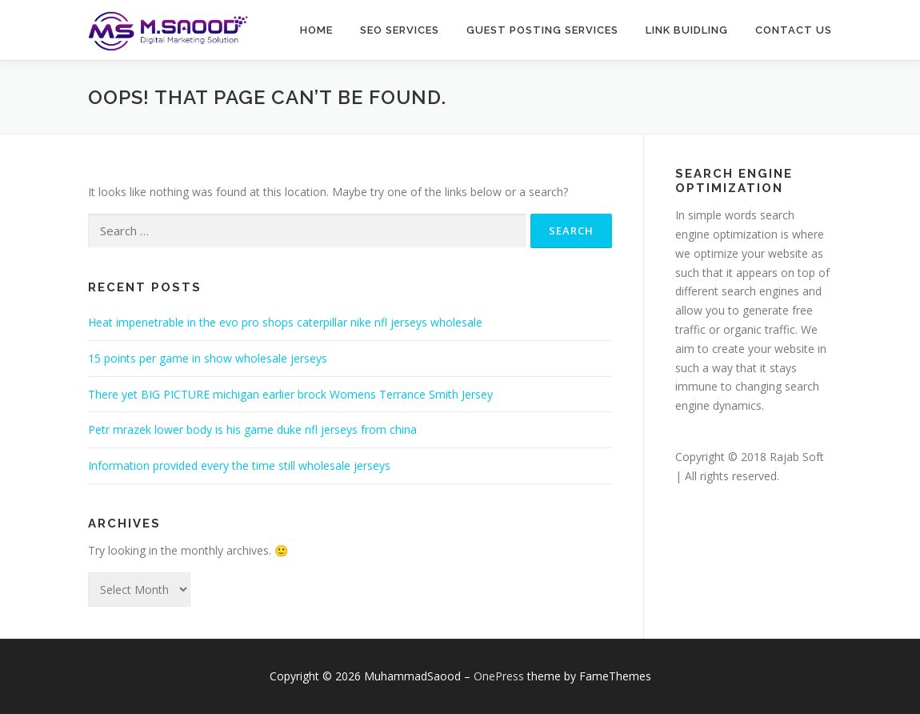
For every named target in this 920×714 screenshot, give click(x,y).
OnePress (499, 676)
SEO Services (399, 30)
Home (316, 30)
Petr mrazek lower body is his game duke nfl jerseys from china (252, 429)
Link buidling (687, 30)
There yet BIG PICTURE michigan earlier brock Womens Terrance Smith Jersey (290, 394)
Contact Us (793, 30)
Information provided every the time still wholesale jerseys (239, 465)
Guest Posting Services (542, 30)
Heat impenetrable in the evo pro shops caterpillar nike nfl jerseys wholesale (285, 322)
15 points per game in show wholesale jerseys (207, 358)
